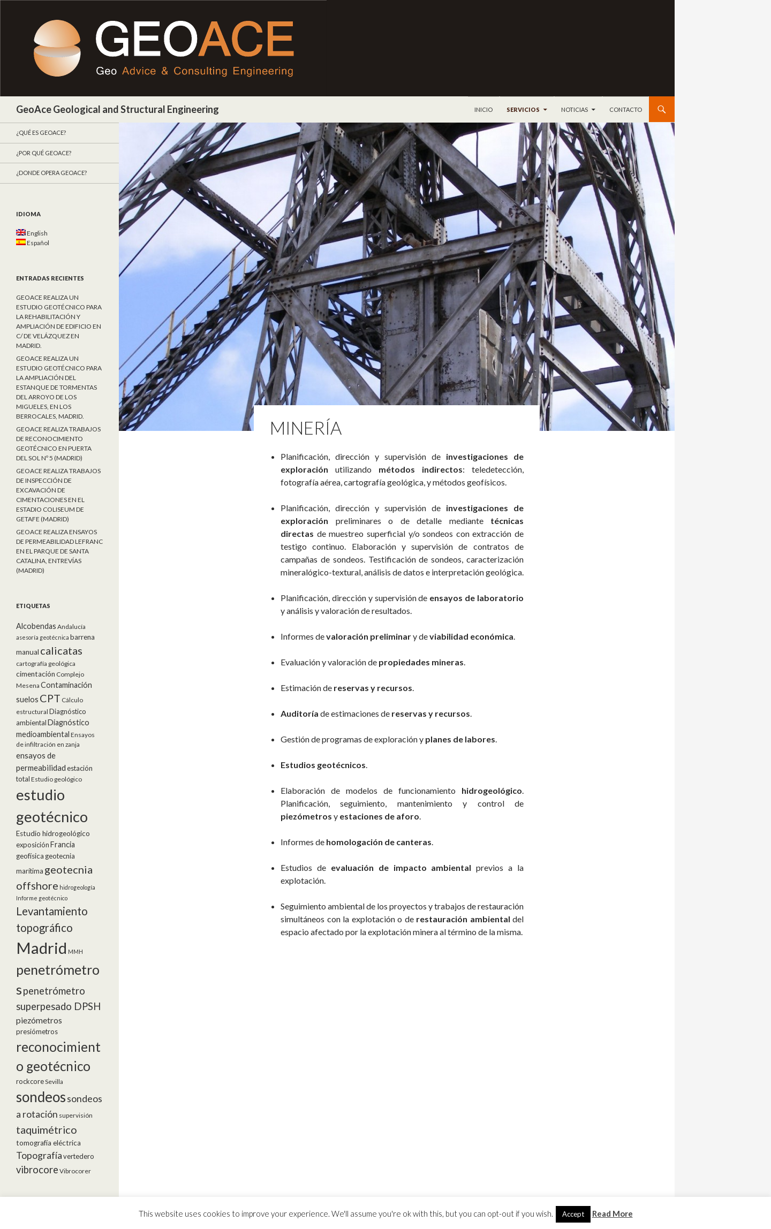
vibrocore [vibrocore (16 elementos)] (37, 1169)
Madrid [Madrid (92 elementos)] (41, 947)
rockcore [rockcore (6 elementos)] (30, 1081)
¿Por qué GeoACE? (43, 152)
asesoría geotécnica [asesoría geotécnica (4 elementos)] (42, 637)
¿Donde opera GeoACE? (51, 172)
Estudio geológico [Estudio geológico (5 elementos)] (56, 779)
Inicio (483, 109)
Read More (612, 1213)
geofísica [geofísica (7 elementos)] (30, 856)
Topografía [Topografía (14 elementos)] (39, 1155)
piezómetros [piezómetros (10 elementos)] (39, 1020)
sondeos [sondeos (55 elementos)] (41, 1096)
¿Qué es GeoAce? (41, 132)
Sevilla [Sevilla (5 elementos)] (54, 1082)
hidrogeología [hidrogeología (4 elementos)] (77, 887)
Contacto (625, 109)
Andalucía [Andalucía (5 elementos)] (71, 627)
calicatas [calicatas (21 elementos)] (61, 650)
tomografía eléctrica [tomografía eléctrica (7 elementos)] (48, 1143)
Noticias (574, 109)
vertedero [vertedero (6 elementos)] (78, 1156)
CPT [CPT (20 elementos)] (50, 698)
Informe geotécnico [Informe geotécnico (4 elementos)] (41, 897)
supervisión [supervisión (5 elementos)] (76, 1115)
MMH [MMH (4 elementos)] (75, 951)
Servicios (523, 109)
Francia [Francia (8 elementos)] (62, 844)
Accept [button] (573, 1214)
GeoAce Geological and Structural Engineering (117, 109)
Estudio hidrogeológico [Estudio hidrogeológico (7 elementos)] (53, 833)
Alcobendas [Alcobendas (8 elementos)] (36, 626)
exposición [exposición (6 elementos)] (32, 844)
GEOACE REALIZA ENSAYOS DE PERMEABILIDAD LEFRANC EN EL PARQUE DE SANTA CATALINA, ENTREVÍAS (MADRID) (59, 551)
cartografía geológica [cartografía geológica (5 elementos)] (45, 663)
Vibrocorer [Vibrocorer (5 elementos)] (75, 1171)
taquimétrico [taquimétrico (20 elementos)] (46, 1129)
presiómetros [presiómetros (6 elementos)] (37, 1031)
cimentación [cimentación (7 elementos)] (35, 674)
